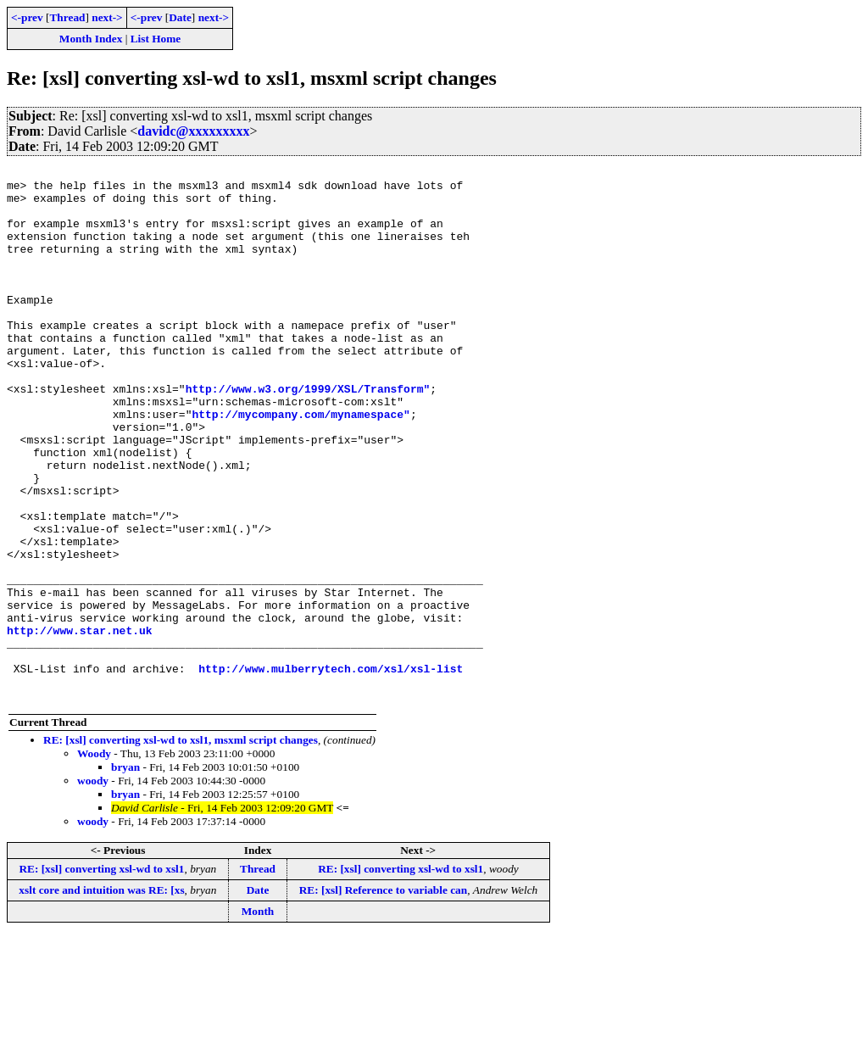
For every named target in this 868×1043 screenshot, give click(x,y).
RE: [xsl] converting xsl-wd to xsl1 (101, 975)
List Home (156, 38)
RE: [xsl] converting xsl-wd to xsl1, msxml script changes (180, 846)
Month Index (90, 38)
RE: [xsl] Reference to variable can (383, 996)
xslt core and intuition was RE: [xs (101, 996)
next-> (107, 17)
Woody (94, 860)
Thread (67, 17)
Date (180, 17)
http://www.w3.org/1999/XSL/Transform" (308, 434)
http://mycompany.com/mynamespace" (300, 464)
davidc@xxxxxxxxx (193, 131)
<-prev (27, 17)
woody (92, 887)
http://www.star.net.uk (80, 724)
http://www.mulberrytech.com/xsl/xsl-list (330, 770)
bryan (125, 873)
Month (258, 1018)
